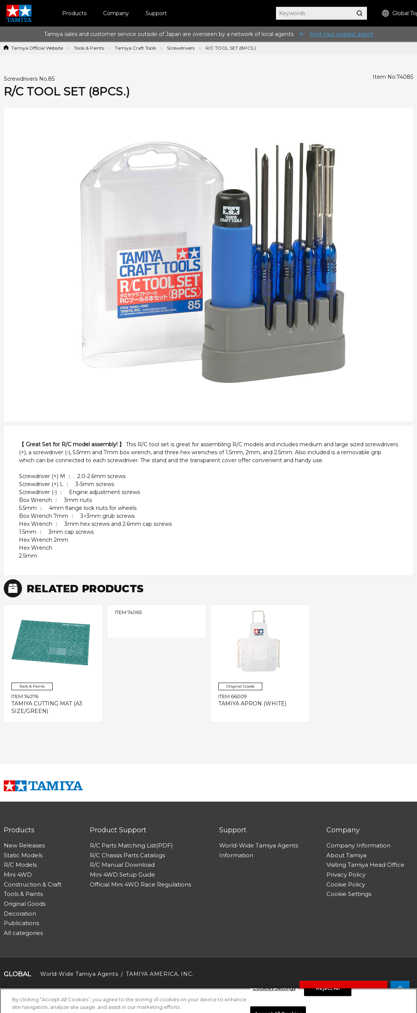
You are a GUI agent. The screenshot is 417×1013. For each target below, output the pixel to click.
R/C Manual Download (122, 864)
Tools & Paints (89, 48)
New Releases (24, 845)
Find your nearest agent (341, 34)
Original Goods (24, 903)
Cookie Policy (345, 884)
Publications (21, 923)
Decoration (20, 913)
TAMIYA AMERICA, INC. (159, 974)
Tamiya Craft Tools (135, 48)
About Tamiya (346, 855)
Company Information (358, 845)
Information (236, 855)
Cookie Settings (348, 893)
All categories (23, 932)
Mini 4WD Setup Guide (122, 874)
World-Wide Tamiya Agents (258, 845)
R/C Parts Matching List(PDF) (131, 845)
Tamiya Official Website (37, 48)
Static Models (23, 855)
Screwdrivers (180, 48)
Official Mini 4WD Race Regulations (140, 884)
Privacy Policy (345, 874)
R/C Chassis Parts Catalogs (127, 855)
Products (74, 13)
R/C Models (20, 864)
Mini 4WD (18, 874)
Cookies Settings (273, 991)
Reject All (327, 991)
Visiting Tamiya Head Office (365, 864)
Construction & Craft (32, 884)
